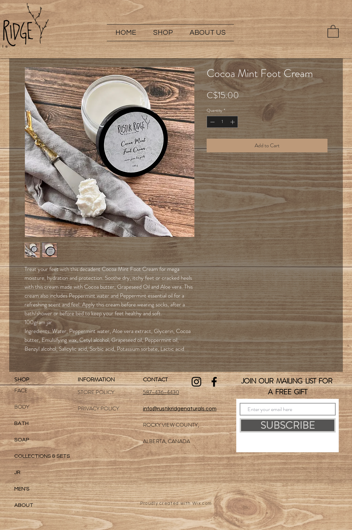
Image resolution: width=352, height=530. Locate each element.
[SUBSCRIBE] (288, 425)
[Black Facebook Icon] (214, 381)
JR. (17, 472)
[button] (163, 33)
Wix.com (202, 503)
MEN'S (22, 488)
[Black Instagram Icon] (196, 381)
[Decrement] (212, 122)
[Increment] (233, 122)
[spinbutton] (222, 122)
